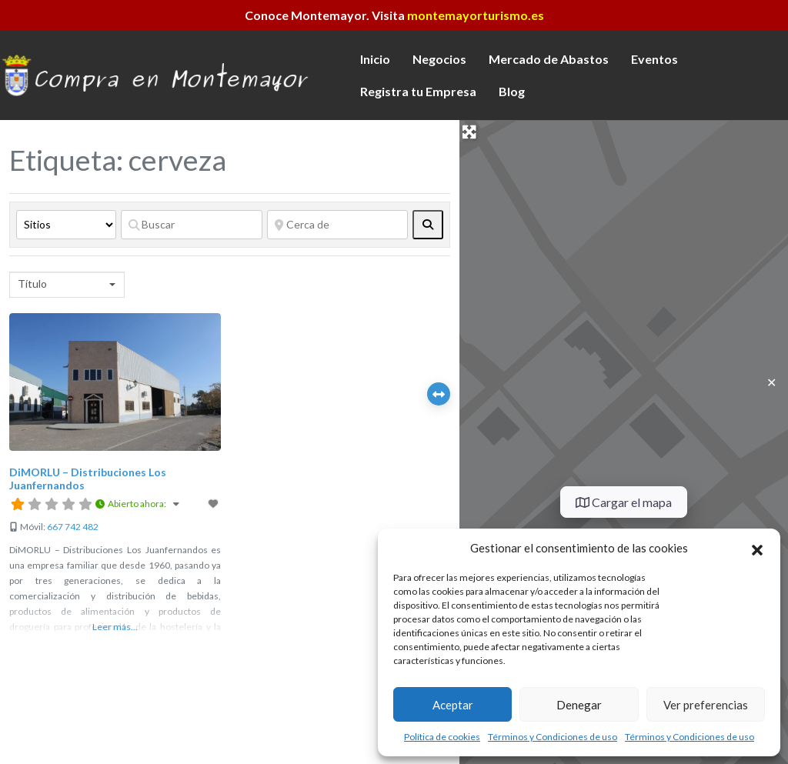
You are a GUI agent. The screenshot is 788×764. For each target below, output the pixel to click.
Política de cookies (442, 736)
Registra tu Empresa (418, 91)
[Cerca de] (338, 224)
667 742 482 (72, 526)
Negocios (439, 59)
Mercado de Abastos (549, 59)
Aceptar (452, 705)
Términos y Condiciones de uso (552, 736)
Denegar (579, 705)
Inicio (375, 59)
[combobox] (67, 285)
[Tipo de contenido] (66, 224)
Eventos (654, 59)
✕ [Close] (771, 382)
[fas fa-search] (427, 224)
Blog (512, 91)
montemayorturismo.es (475, 15)
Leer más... (115, 626)
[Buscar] (191, 224)
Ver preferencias (705, 705)
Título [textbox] (32, 283)
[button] (757, 547)
